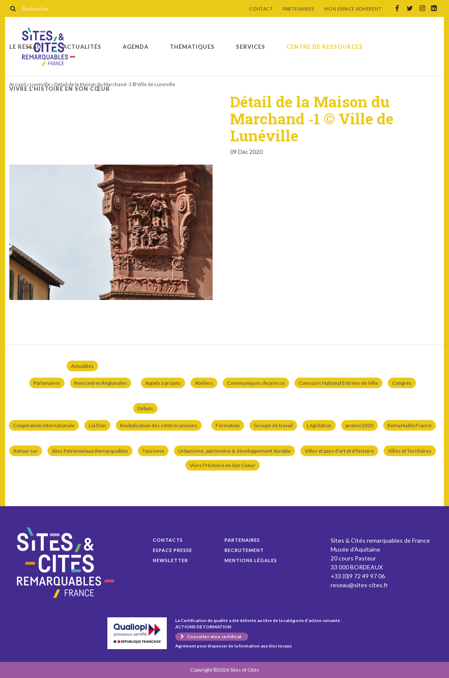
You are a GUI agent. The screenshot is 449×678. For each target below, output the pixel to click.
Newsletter (170, 560)
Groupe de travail (273, 425)
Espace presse (172, 550)
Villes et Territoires (410, 451)
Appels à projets (163, 383)
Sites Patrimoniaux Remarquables (90, 451)
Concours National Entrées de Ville (338, 383)
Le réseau (25, 46)
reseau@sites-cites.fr (359, 584)
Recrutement (244, 550)
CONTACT (261, 8)
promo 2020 (359, 425)
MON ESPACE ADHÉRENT (353, 8)
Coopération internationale (44, 425)
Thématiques (192, 46)
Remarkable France (409, 425)
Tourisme (153, 451)
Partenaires (47, 383)
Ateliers (204, 383)
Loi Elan (97, 425)
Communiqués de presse (256, 383)
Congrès (402, 383)
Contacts (168, 540)
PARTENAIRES (298, 8)
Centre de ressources (324, 46)
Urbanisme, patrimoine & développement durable (234, 451)
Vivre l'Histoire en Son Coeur (222, 465)
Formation (228, 425)
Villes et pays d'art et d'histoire (339, 451)
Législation (319, 425)
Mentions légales (250, 560)
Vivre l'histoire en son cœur (59, 88)
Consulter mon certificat (214, 636)
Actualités (82, 46)
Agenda (136, 46)
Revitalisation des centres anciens (158, 425)
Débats (145, 408)
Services (250, 46)
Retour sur (26, 451)
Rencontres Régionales (100, 383)
